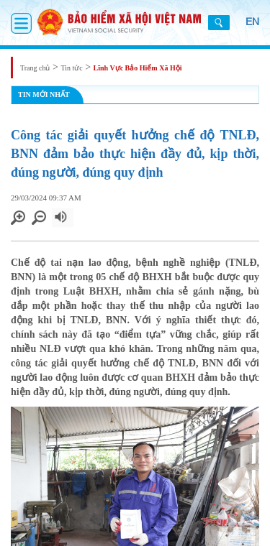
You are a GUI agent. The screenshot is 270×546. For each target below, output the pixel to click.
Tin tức (71, 68)
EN (252, 21)
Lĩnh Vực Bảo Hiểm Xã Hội (138, 68)
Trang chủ (35, 68)
